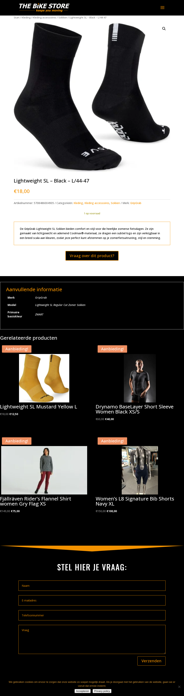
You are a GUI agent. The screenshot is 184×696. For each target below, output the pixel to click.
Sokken (62, 17)
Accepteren (82, 691)
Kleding (26, 17)
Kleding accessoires (44, 17)
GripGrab (135, 203)
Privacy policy (102, 691)
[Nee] (179, 687)
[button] (164, 28)
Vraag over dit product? (92, 255)
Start (17, 17)
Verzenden (151, 660)
